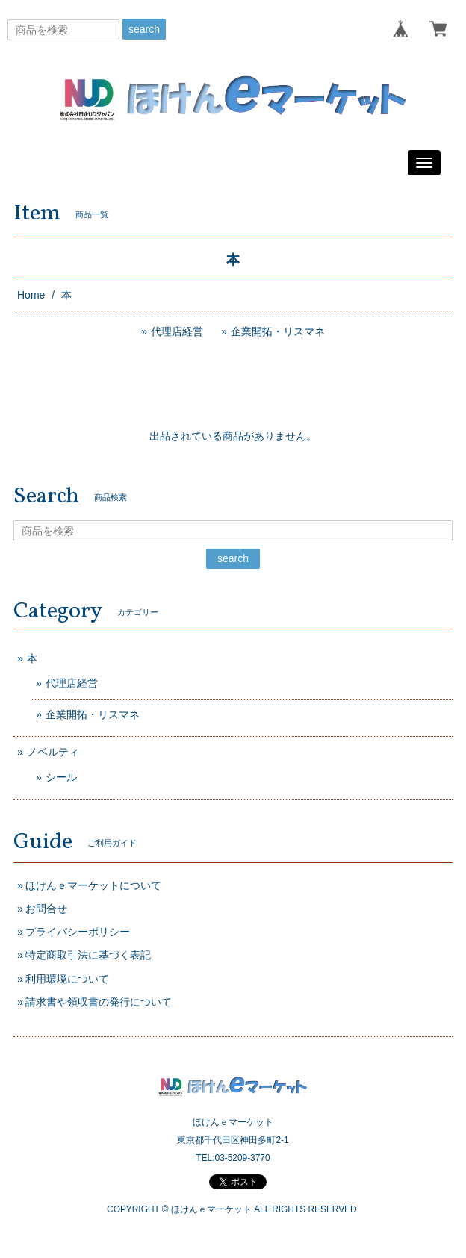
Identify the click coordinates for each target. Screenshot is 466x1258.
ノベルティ (53, 752)
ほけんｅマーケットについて (93, 885)
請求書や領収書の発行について (98, 1002)
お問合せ (46, 909)
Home (31, 295)
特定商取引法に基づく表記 (88, 955)
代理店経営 (177, 331)
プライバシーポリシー (77, 932)
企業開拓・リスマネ (278, 331)
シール (61, 777)
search (144, 29)
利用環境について (67, 979)
